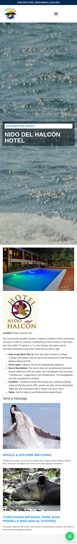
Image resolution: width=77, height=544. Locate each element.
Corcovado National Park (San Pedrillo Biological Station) (31, 519)
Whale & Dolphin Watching (27, 455)
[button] (56, 14)
